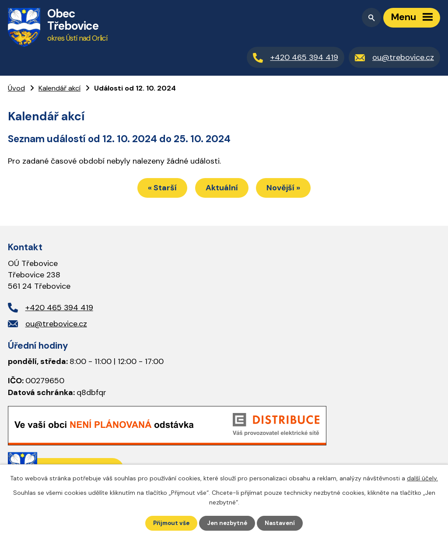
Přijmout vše (169, 523)
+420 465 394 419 (59, 309)
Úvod (16, 88)
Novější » (288, 189)
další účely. (422, 478)
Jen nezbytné (228, 523)
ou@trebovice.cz (56, 325)
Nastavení (282, 523)
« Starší (157, 189)
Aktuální (222, 189)
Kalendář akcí (59, 88)
